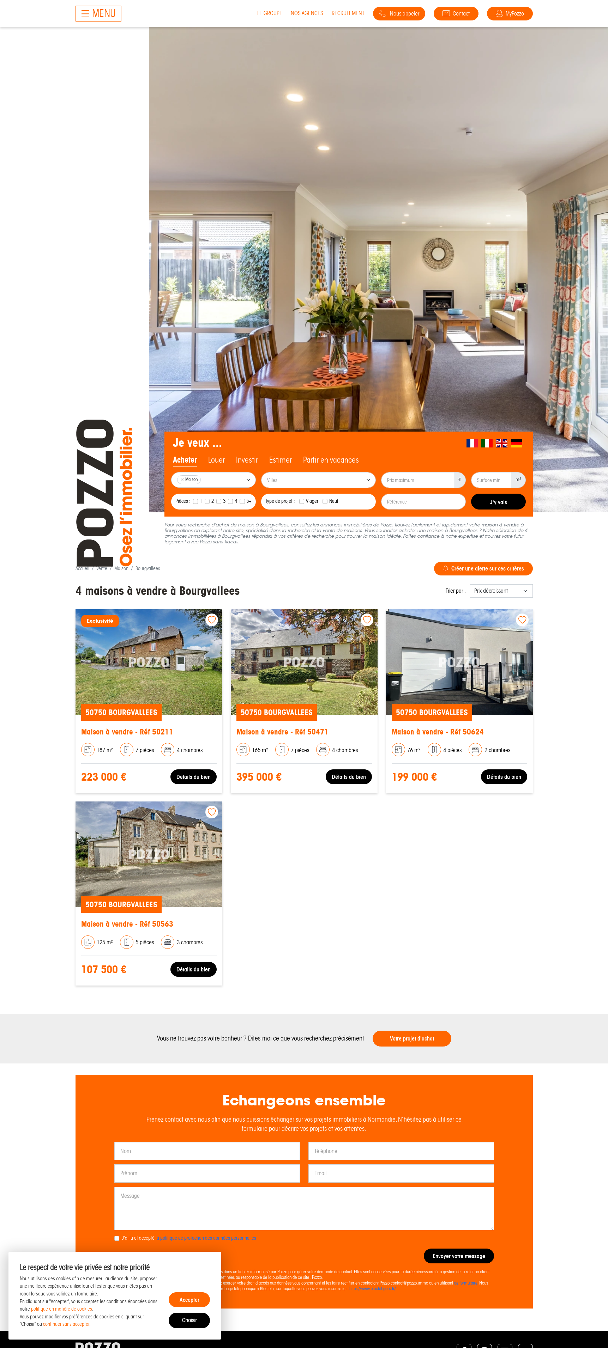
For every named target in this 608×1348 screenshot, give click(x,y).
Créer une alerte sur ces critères (483, 568)
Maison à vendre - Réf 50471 (282, 732)
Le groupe (269, 13)
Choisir (189, 1320)
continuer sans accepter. (67, 1324)
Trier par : (456, 590)
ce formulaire (465, 1283)
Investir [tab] (247, 460)
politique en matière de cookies (61, 1309)
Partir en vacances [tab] (331, 460)
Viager (312, 501)
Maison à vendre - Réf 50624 (438, 732)
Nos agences (307, 13)
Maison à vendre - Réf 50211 (127, 732)
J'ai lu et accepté (189, 1238)
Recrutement (348, 13)
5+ (249, 501)
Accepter (189, 1299)
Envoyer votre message (459, 1255)
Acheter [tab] (185, 460)
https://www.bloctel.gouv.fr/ (372, 1288)
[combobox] (213, 480)
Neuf (333, 501)
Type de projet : (280, 501)
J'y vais (498, 502)
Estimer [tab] (280, 460)
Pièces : (183, 501)
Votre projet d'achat (412, 1038)
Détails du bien (193, 776)
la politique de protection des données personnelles (206, 1238)
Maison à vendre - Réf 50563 (127, 924)
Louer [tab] (216, 460)
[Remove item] (182, 479)
